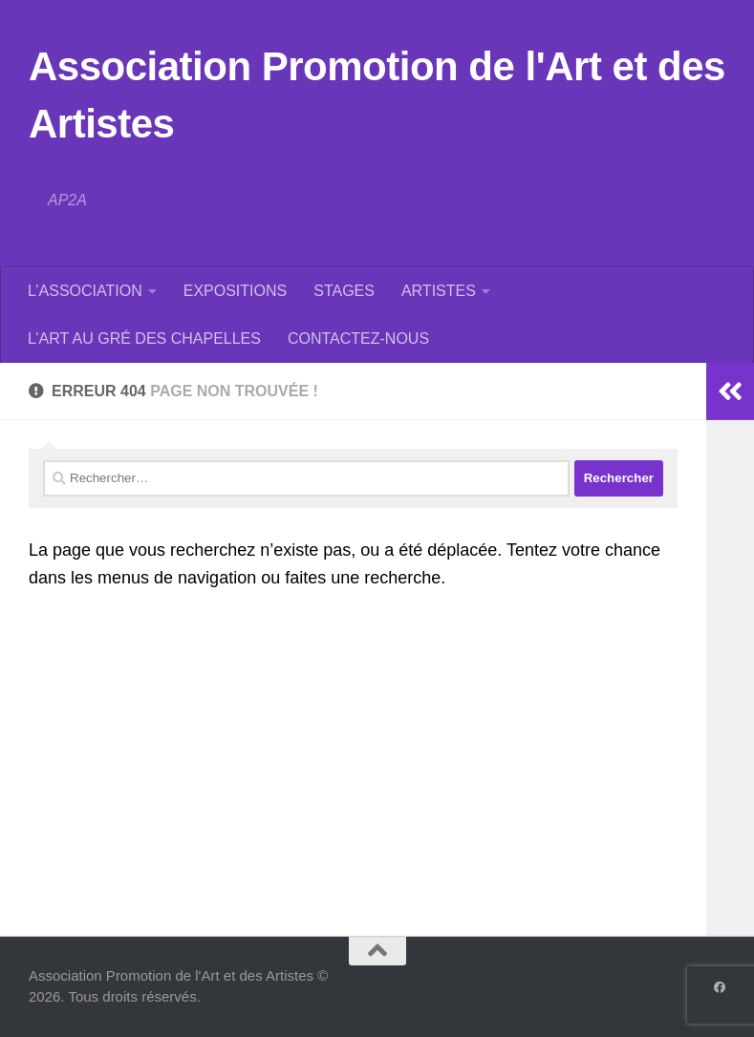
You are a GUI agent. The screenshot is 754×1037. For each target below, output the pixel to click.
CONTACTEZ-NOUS (358, 338)
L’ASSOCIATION (85, 291)
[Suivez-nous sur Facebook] (719, 987)
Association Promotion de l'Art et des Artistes (377, 95)
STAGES (344, 291)
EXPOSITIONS (235, 291)
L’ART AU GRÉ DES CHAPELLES (144, 338)
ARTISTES (438, 291)
